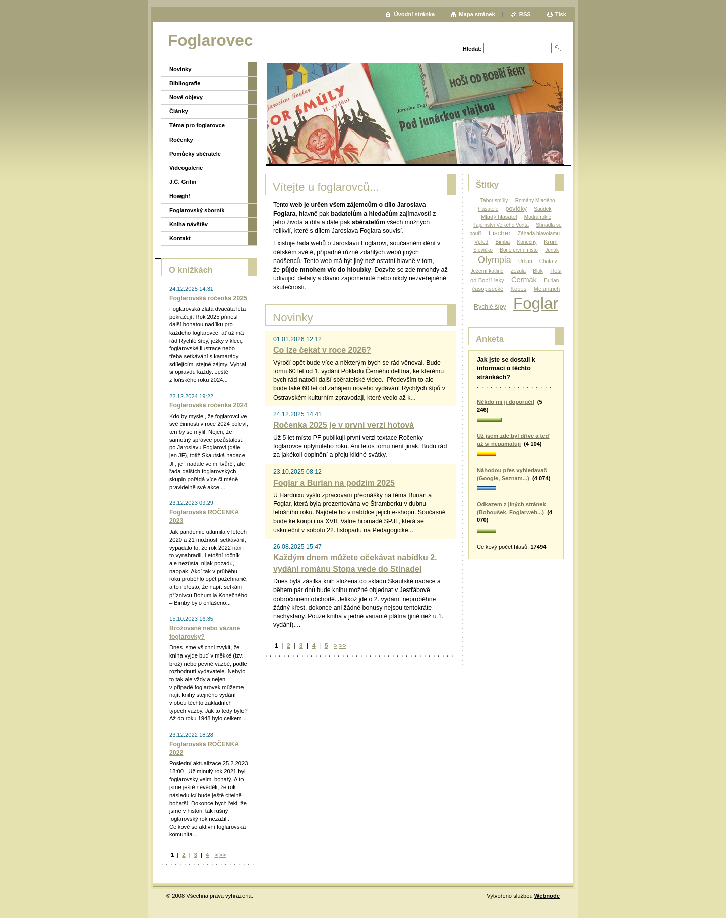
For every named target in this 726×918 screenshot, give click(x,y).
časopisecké (488, 289)
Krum (551, 242)
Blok (538, 271)
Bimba (503, 242)
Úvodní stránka (414, 14)
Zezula (518, 271)
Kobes (519, 289)
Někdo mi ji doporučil (505, 402)
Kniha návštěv (188, 224)
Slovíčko (483, 250)
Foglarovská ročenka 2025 (208, 298)
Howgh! (179, 196)
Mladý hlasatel (499, 217)
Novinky (180, 69)
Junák (552, 250)
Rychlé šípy (490, 306)
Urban (525, 261)
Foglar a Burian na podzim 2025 (334, 483)
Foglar (535, 303)
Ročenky (181, 140)
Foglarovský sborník (196, 210)
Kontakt (180, 238)
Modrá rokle (537, 217)
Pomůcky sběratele (195, 154)
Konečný (526, 242)
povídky (516, 208)
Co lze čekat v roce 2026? (322, 350)
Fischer (500, 233)
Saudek (542, 209)
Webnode (547, 896)
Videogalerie (186, 168)
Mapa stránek (477, 14)
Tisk (560, 14)
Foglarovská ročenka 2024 (208, 405)
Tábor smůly (494, 200)
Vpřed (481, 242)
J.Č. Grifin (182, 182)
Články (178, 111)
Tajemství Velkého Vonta (501, 225)
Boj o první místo (519, 250)
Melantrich (547, 289)
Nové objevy (186, 97)
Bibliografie (185, 83)
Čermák (524, 280)
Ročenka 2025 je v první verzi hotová (343, 425)
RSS (525, 14)
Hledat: (472, 49)
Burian (551, 280)
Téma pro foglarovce (197, 125)
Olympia (494, 260)
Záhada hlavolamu (539, 233)
